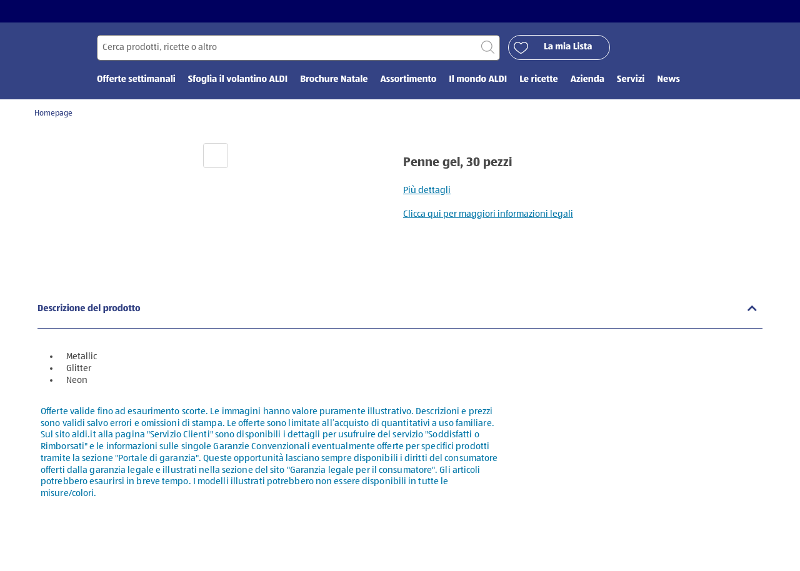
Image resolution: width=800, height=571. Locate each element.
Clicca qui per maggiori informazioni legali (488, 214)
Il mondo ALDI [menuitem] (478, 79)
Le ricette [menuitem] (538, 79)
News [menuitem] (668, 79)
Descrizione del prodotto (89, 309)
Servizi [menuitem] (630, 79)
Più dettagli (427, 190)
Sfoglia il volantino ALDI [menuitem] (238, 79)
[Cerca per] (298, 48)
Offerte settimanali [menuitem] (136, 79)
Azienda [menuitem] (587, 79)
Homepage (53, 113)
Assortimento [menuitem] (408, 79)
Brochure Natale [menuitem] (334, 79)
